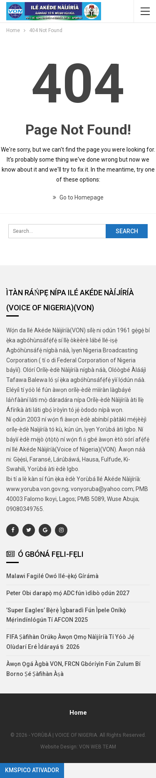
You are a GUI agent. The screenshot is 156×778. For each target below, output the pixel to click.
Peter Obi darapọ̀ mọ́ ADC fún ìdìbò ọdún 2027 (67, 593)
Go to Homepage (78, 197)
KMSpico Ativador (32, 770)
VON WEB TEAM (97, 747)
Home (78, 712)
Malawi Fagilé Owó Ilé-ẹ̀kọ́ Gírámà (52, 576)
